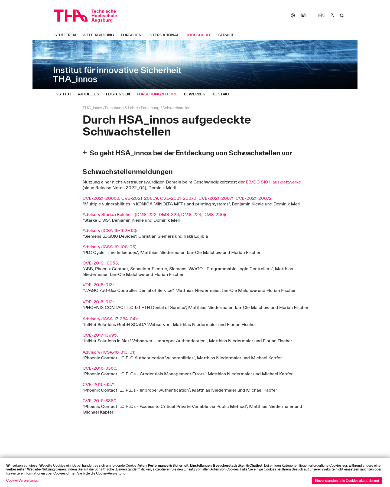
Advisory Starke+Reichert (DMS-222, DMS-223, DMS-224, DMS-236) (154, 214)
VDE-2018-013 (98, 284)
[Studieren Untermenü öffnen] (67, 35)
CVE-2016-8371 (99, 384)
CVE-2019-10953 (100, 262)
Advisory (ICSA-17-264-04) (110, 318)
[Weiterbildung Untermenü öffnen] (100, 35)
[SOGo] (293, 15)
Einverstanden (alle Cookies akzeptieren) (347, 480)
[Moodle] (303, 15)
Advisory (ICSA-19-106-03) (109, 246)
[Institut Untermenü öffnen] (65, 94)
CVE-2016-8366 (99, 368)
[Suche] (342, 15)
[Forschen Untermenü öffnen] (133, 35)
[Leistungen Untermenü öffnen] (120, 94)
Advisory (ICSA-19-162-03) (109, 230)
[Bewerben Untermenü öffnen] (197, 94)
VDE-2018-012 (98, 301)
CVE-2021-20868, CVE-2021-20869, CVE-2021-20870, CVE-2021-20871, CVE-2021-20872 (177, 198)
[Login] (332, 15)
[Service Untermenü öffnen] (228, 35)
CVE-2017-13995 (100, 335)
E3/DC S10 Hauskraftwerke (273, 181)
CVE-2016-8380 (99, 400)
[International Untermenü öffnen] (165, 35)
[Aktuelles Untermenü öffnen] (91, 94)
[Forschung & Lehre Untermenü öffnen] (159, 94)
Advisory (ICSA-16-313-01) (109, 352)
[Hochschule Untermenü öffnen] (200, 35)
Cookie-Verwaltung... (22, 480)
